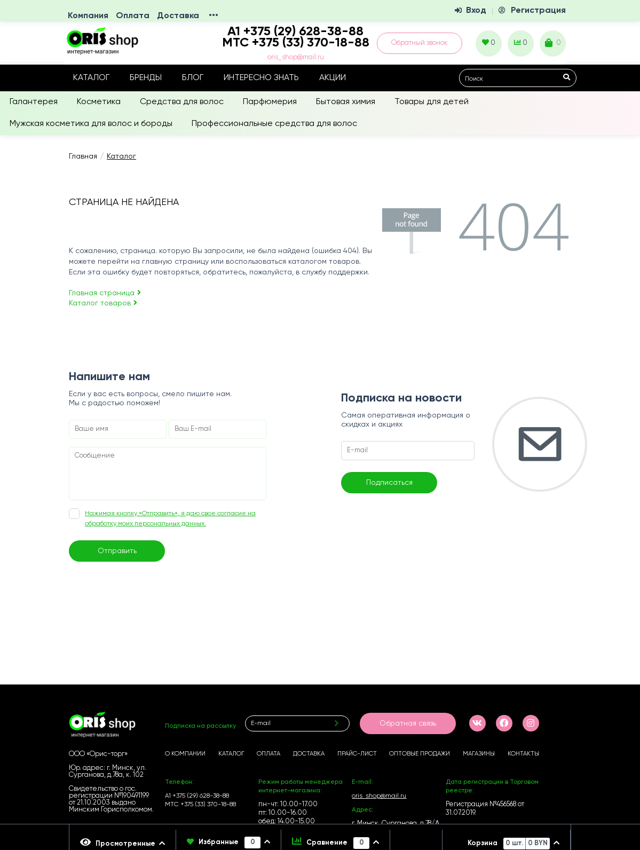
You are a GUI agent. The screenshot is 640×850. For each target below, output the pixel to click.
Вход (476, 10)
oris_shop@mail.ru (295, 57)
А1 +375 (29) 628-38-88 (197, 796)
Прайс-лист (357, 754)
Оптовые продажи (419, 754)
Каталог (91, 78)
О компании (185, 754)
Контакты (523, 754)
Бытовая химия (345, 102)
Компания (88, 16)
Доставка (178, 16)
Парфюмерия (270, 102)
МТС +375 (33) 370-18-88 (295, 42)
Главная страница (105, 293)
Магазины (479, 754)
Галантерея (34, 102)
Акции (332, 78)
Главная (83, 156)
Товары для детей (431, 102)
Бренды (146, 78)
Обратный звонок (419, 43)
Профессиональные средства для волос (274, 124)
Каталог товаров (103, 303)
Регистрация (538, 10)
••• (213, 16)
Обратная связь (408, 723)
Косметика (99, 102)
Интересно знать (261, 78)
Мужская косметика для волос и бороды (91, 124)
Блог (192, 78)
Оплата (132, 16)
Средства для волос (182, 102)
